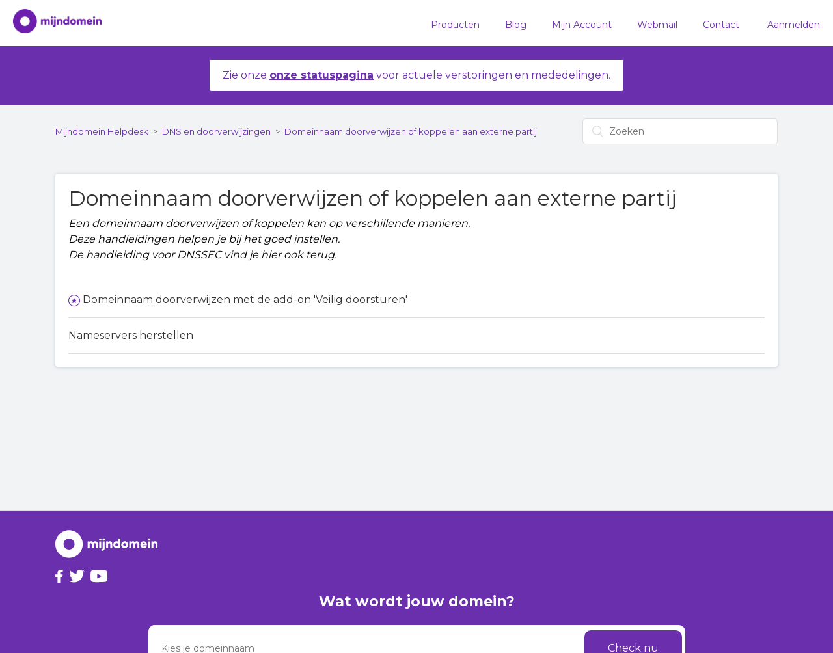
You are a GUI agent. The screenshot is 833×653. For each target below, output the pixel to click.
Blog (515, 25)
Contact (721, 25)
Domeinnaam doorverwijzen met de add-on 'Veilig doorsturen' (245, 299)
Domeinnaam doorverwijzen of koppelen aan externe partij (410, 131)
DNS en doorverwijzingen (216, 131)
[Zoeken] (680, 131)
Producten (455, 25)
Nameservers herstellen (130, 335)
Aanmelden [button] (793, 25)
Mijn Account (582, 25)
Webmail (657, 25)
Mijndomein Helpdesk (101, 131)
